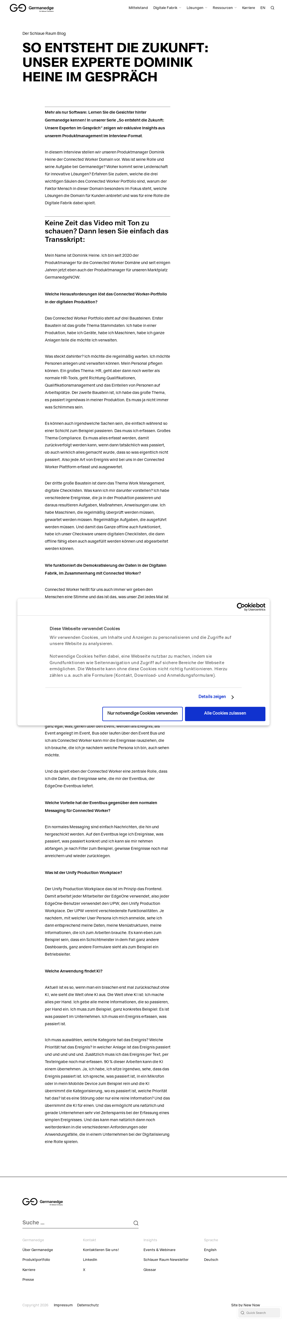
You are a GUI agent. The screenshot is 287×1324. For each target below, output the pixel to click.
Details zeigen (212, 697)
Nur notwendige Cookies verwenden (142, 714)
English (210, 1250)
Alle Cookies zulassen (225, 714)
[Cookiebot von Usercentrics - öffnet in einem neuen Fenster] (240, 607)
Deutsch (211, 1260)
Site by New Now (245, 1305)
